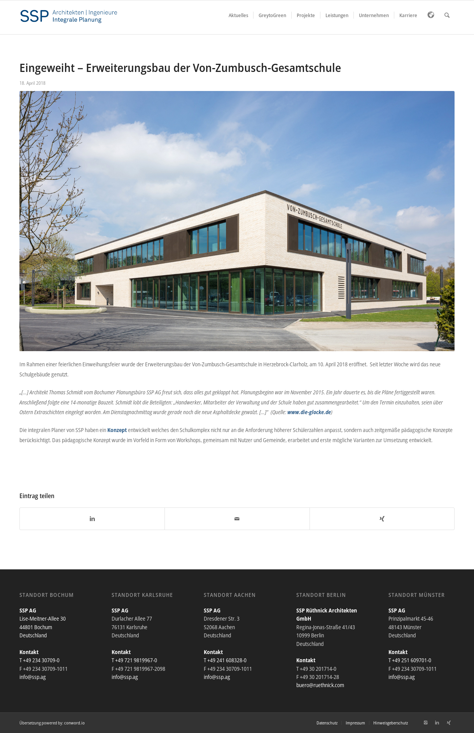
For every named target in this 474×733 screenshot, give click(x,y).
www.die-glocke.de (309, 412)
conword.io (74, 723)
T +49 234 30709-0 (39, 660)
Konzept (117, 430)
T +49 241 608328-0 (225, 660)
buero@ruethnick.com (320, 685)
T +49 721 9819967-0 (134, 660)
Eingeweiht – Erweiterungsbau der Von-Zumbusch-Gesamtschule (180, 67)
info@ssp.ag (32, 677)
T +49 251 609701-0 (409, 660)
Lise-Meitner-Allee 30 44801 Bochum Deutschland (42, 627)
